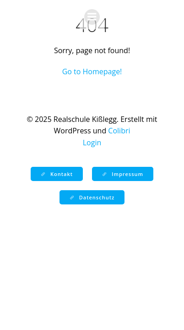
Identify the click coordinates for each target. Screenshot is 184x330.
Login (92, 143)
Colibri (119, 131)
